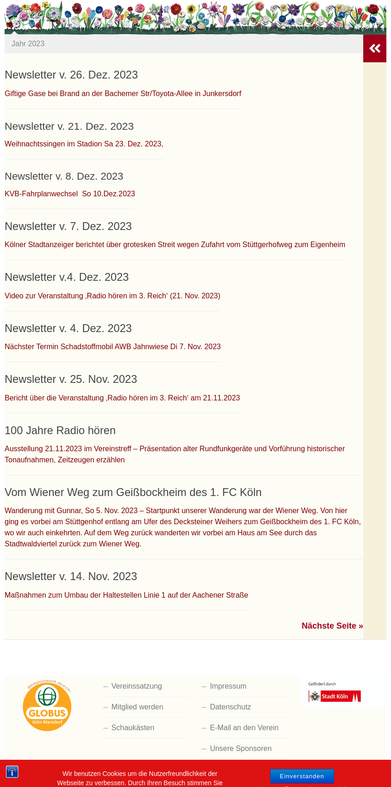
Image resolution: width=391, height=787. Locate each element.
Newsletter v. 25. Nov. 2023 (71, 379)
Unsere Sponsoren (241, 748)
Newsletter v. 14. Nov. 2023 (71, 576)
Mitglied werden (137, 707)
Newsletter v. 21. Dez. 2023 (69, 126)
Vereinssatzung (137, 686)
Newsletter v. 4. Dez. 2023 (68, 328)
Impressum (228, 686)
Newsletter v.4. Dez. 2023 (67, 277)
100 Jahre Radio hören (60, 430)
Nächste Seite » (332, 625)
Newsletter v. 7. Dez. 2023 (68, 226)
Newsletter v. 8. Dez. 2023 (64, 176)
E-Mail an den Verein (244, 728)
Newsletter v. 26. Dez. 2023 (71, 75)
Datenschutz (230, 707)
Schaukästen (133, 728)
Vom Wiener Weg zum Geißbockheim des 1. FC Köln (133, 492)
